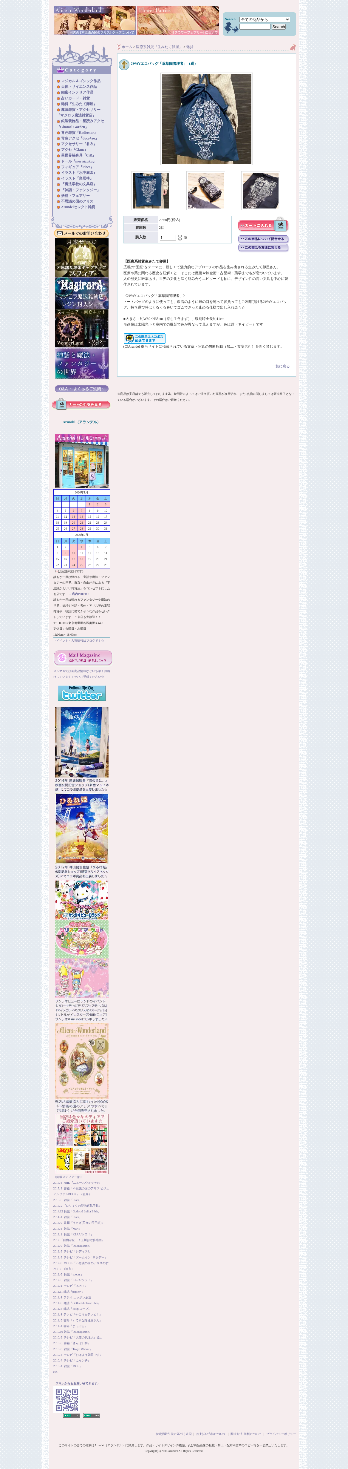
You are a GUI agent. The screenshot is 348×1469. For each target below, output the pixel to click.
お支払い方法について (211, 1434)
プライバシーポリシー (281, 1434)
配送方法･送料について (246, 1434)
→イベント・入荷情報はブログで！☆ (78, 640)
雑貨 (190, 47)
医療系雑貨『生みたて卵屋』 (159, 47)
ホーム (127, 47)
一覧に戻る (206, 361)
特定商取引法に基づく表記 (174, 1434)
